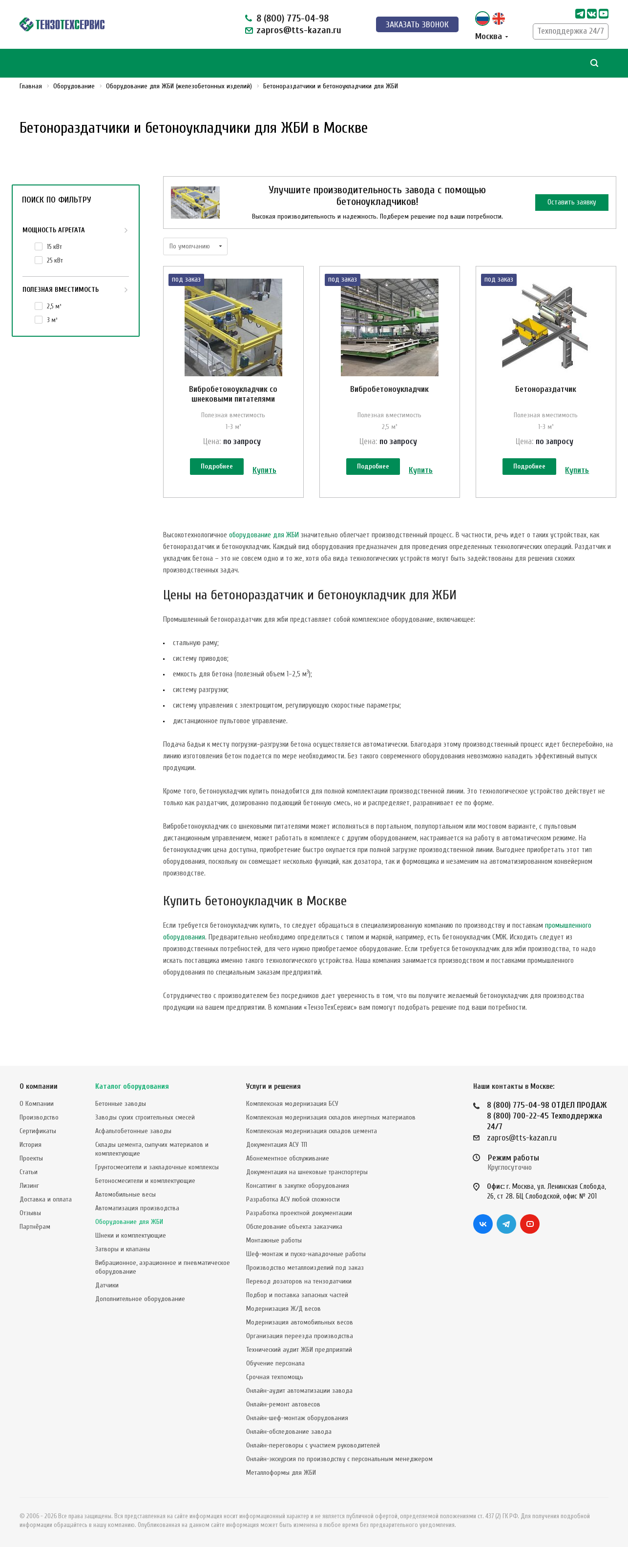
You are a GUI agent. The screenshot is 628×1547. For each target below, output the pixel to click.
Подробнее (217, 466)
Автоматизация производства (137, 1208)
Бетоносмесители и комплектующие (145, 1181)
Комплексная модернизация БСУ (292, 1103)
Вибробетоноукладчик (389, 389)
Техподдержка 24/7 (570, 31)
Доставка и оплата (46, 1199)
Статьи (29, 1172)
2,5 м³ (54, 306)
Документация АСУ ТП (276, 1144)
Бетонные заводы (120, 1103)
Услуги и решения (273, 1086)
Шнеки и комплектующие (130, 1235)
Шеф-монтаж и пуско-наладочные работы (306, 1254)
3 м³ (52, 320)
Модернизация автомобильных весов (299, 1322)
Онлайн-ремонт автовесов (283, 1404)
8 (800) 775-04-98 (292, 18)
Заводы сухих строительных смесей (145, 1117)
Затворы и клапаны (122, 1249)
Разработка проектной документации (299, 1213)
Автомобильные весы (125, 1194)
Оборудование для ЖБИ (129, 1222)
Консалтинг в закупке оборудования (297, 1185)
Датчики (107, 1285)
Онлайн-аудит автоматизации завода (299, 1390)
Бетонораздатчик (545, 389)
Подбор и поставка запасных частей (297, 1295)
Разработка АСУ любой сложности (293, 1199)
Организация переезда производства (299, 1336)
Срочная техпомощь (274, 1377)
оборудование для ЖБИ (264, 535)
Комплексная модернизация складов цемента (311, 1131)
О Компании (37, 1103)
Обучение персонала (275, 1363)
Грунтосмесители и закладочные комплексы (157, 1167)
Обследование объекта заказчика (294, 1226)
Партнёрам (35, 1226)
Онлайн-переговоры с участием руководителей (313, 1445)
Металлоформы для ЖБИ (281, 1472)
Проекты (31, 1158)
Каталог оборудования (132, 1086)
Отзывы (30, 1213)
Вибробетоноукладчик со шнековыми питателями (233, 394)
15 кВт (54, 246)
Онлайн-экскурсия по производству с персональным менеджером (339, 1459)
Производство (39, 1117)
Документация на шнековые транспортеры (307, 1172)
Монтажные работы (274, 1240)
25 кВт (55, 260)
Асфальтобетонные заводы (133, 1131)
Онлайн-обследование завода (289, 1431)
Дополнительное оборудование (140, 1299)
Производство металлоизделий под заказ (305, 1267)
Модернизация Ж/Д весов (283, 1308)
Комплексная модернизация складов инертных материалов (331, 1117)
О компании (39, 1086)
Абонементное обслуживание (287, 1158)
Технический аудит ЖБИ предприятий (299, 1349)
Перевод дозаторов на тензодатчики (299, 1281)
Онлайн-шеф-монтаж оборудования (297, 1418)
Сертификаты (38, 1131)
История (31, 1144)
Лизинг (29, 1185)
